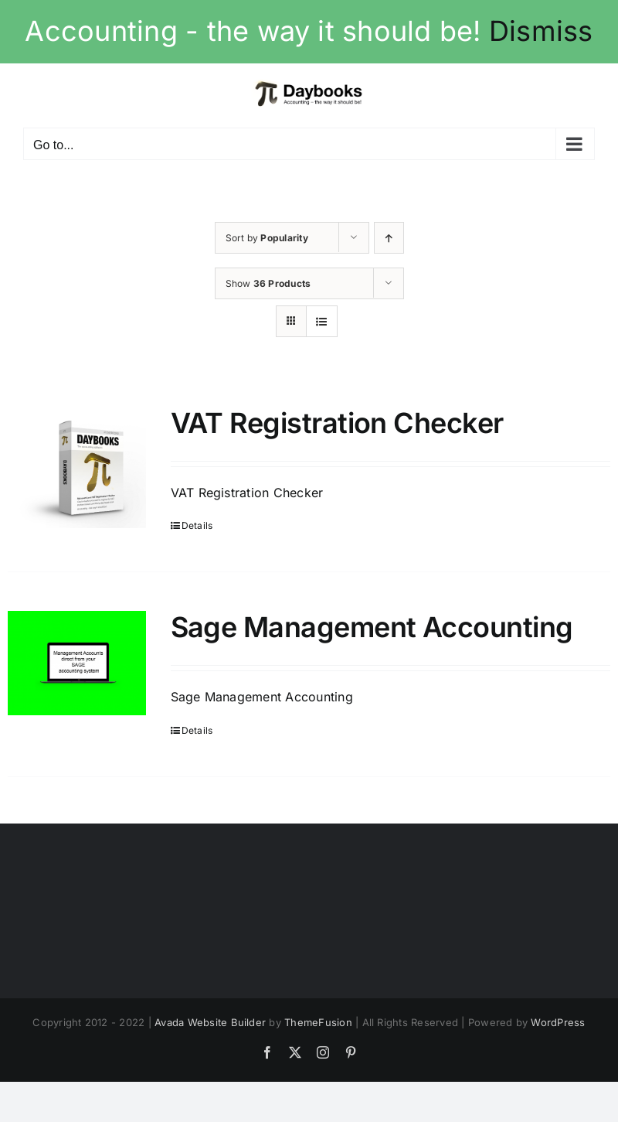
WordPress (558, 1022)
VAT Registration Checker (337, 423)
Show (268, 283)
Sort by (267, 238)
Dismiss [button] (541, 31)
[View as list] (322, 321)
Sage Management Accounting (372, 627)
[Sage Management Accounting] (77, 663)
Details (197, 525)
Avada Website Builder (210, 1022)
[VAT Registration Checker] (77, 467)
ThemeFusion (318, 1022)
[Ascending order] (389, 238)
